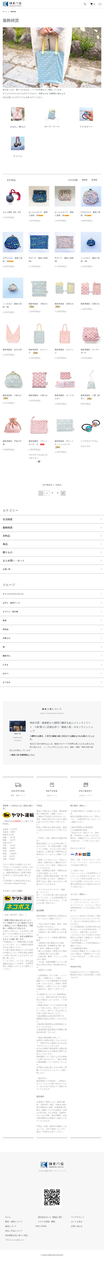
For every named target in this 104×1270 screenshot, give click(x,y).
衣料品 (6, 535)
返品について (8, 1236)
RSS (38, 1236)
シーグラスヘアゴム (89, 441)
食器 (5, 623)
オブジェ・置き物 (12, 613)
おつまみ (7, 691)
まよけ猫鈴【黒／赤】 (12, 212)
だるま (6, 671)
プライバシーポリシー (12, 1249)
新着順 (94, 180)
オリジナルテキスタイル (16, 594)
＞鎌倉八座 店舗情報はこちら (22, 764)
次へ (62, 493)
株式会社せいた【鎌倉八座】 (48, 1226)
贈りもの (7, 551)
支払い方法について (11, 1240)
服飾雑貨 (14, 11)
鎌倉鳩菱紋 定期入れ (91, 304)
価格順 (84, 180)
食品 (5, 543)
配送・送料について (11, 1231)
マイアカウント (75, 1226)
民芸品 (6, 633)
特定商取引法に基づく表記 (14, 1245)
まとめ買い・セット (14, 559)
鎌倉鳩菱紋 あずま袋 (13, 349)
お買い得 (7, 568)
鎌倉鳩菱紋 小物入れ (39, 395)
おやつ (6, 681)
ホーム (5, 11)
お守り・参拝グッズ (14, 604)
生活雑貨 (7, 518)
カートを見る (74, 1231)
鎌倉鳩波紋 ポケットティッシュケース (64, 444)
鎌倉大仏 (7, 662)
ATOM (43, 1236)
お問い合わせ (74, 1236)
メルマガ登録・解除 (44, 1231)
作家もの (7, 642)
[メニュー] (100, 4)
